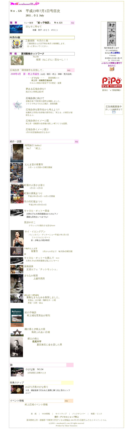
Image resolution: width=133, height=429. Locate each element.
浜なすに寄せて (34, 26)
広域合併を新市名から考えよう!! (49, 112)
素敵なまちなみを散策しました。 (42, 299)
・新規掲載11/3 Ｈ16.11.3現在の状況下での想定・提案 (43, 80)
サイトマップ (61, 414)
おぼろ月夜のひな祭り (36, 387)
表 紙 (33, 414)
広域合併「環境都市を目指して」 (27, 70)
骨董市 (48, 251)
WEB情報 (46, 414)
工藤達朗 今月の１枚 (45, 43)
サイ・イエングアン (46, 234)
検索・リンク (96, 414)
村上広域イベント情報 (36, 404)
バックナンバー (78, 414)
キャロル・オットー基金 (36, 210)
